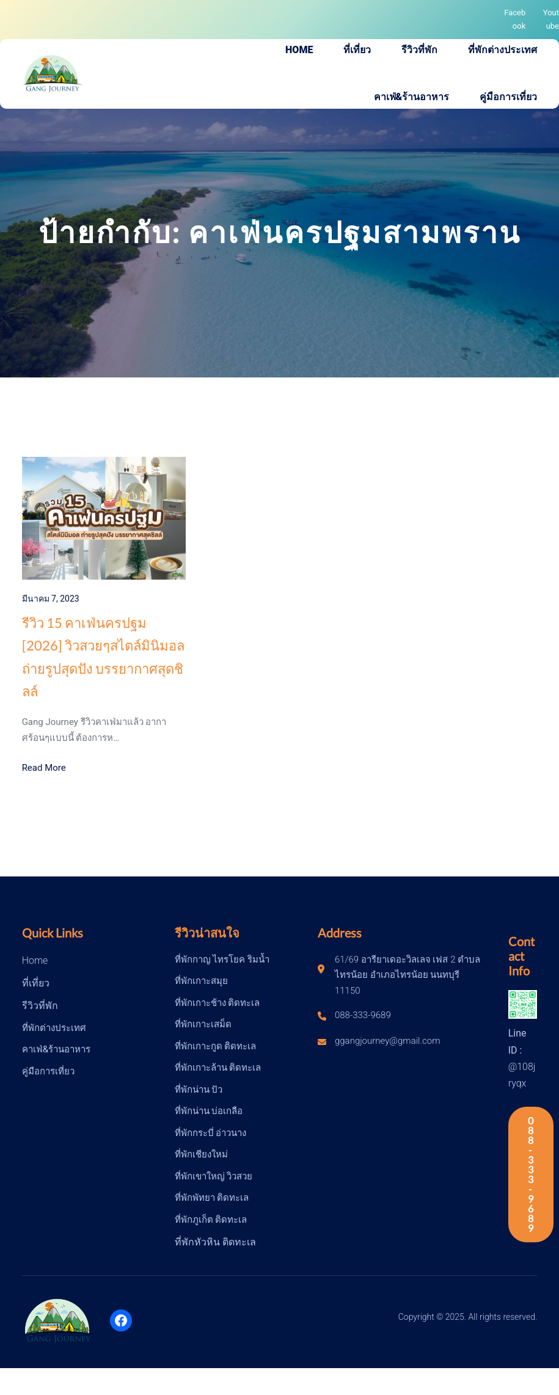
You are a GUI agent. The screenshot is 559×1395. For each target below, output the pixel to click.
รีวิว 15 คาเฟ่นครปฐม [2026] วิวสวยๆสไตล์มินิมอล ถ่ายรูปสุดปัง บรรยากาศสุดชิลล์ (103, 656)
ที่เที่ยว (35, 983)
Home (35, 960)
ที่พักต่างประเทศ (54, 1027)
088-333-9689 (531, 1174)
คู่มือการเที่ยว (48, 1071)
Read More (44, 767)
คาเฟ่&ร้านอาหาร (56, 1049)
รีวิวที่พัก (40, 1005)
